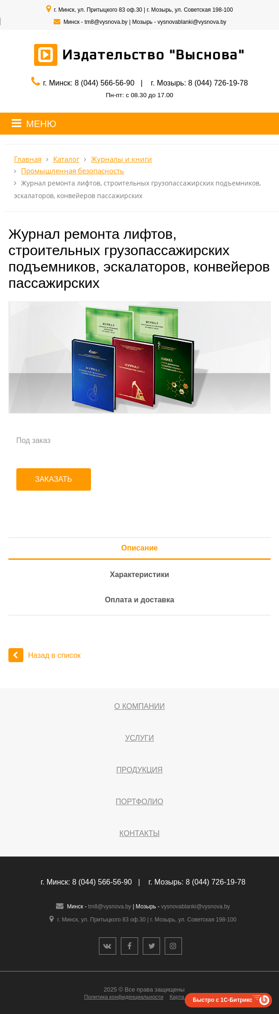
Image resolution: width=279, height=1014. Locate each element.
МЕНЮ (41, 124)
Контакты (139, 833)
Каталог (66, 159)
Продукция (139, 770)
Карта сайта (185, 997)
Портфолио (139, 802)
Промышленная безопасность (72, 171)
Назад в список (44, 655)
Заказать (53, 479)
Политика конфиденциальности (123, 997)
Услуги (139, 738)
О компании (139, 706)
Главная (28, 159)
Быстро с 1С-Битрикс (222, 1000)
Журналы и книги (121, 159)
